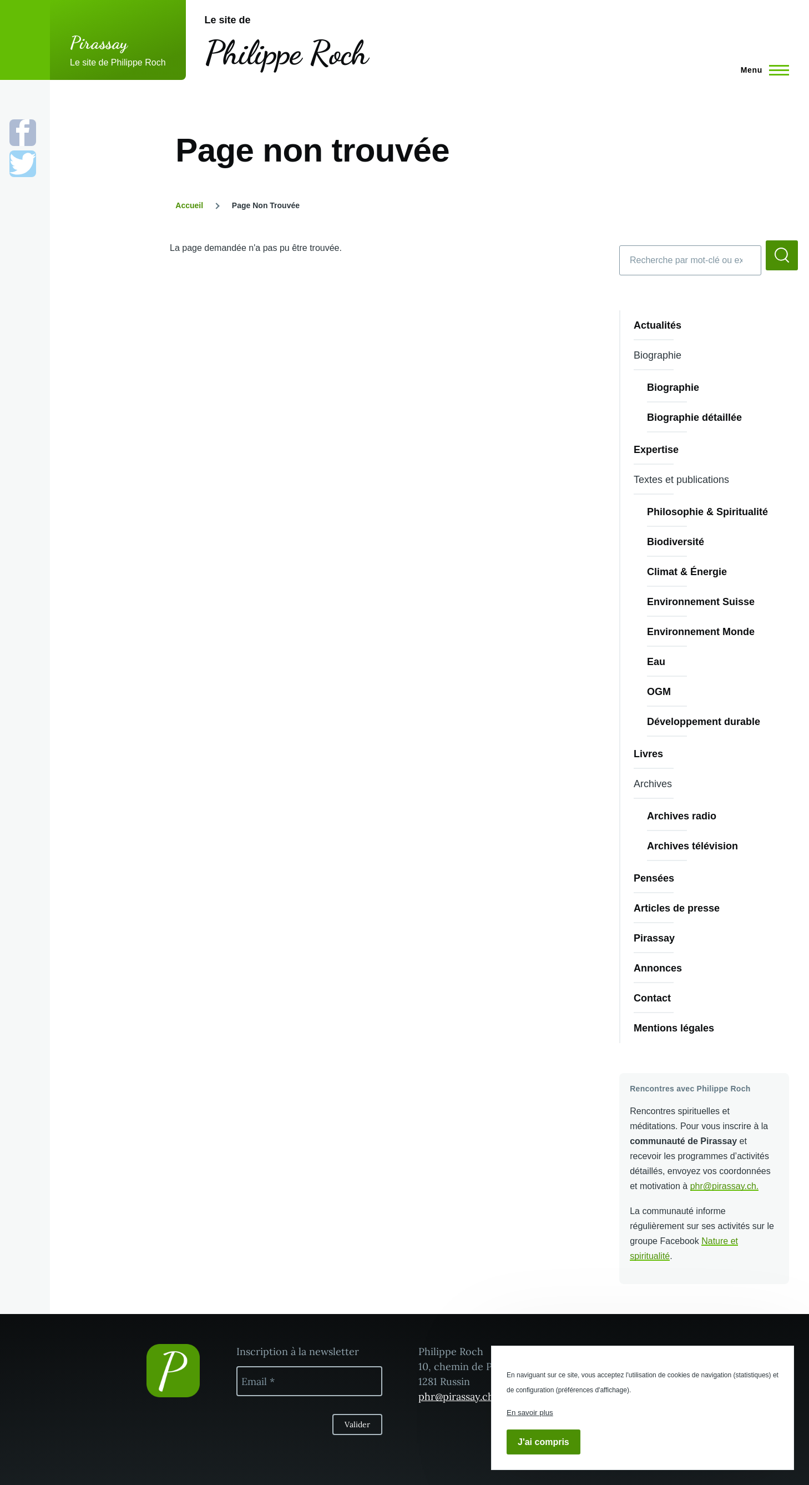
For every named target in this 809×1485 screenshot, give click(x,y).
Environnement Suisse (701, 601)
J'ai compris (543, 1442)
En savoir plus (530, 1412)
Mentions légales (674, 1028)
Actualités (657, 325)
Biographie (673, 387)
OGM (659, 691)
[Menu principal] (761, 70)
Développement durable (703, 721)
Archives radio (681, 816)
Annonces (658, 968)
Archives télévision (692, 846)
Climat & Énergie (687, 571)
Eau (656, 661)
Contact (652, 998)
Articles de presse (677, 908)
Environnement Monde (701, 631)
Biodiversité (675, 541)
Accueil (189, 205)
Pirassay (99, 42)
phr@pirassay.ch (723, 1186)
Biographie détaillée (694, 417)
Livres (648, 753)
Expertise (656, 449)
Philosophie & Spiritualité (707, 511)
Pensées (654, 878)
